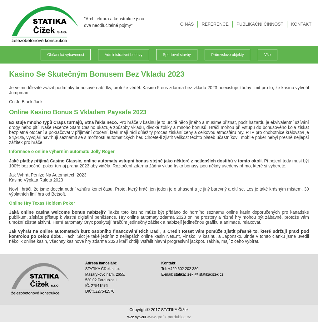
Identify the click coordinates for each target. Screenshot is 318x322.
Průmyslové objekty (227, 55)
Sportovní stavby (177, 55)
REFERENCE (214, 24)
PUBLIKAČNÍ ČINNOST (259, 24)
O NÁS (187, 24)
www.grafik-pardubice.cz (169, 316)
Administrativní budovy (123, 55)
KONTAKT (301, 24)
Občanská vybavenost (65, 55)
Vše (267, 55)
